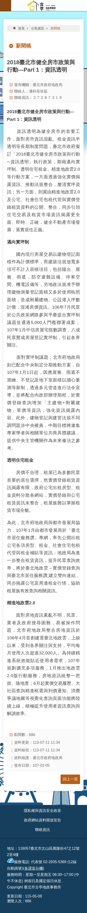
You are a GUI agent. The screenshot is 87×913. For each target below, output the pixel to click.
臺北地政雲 (55, 637)
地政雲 (67, 191)
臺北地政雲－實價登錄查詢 (52, 568)
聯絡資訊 (42, 830)
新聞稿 (55, 28)
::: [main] (9, 28)
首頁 (21, 28)
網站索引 (5, 5)
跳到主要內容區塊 (2, 2)
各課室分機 (33, 868)
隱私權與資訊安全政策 (42, 811)
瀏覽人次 (14, 901)
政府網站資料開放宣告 (42, 820)
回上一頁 (70, 779)
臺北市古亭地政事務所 (49, 5)
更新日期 (14, 896)
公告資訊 (37, 28)
